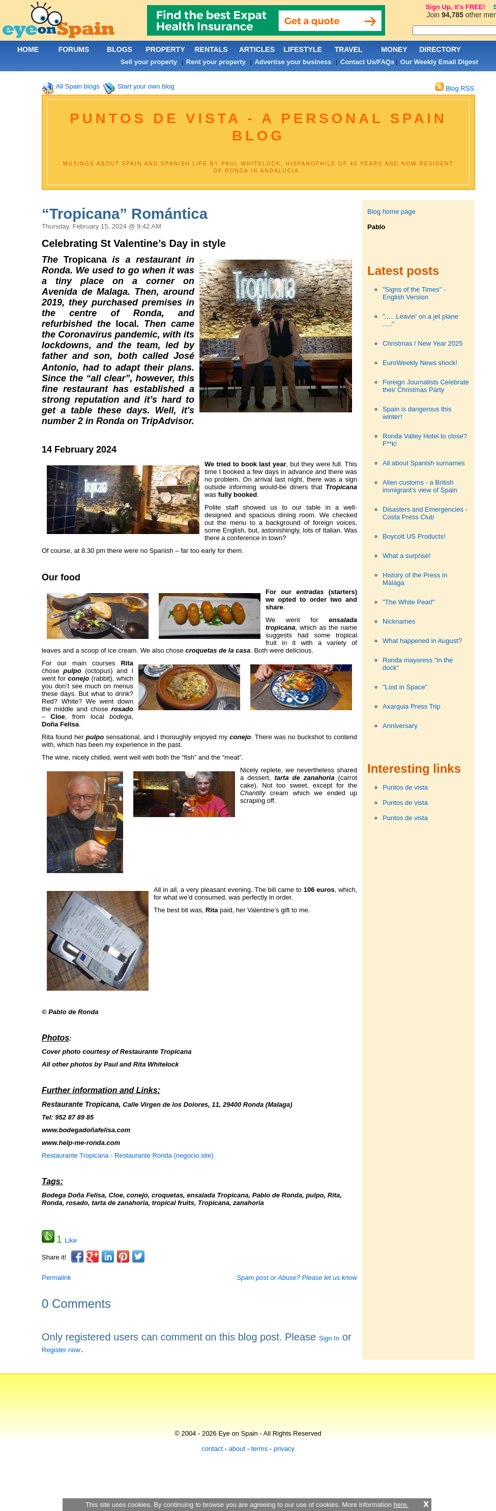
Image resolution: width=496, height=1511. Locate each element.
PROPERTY (165, 49)
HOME (28, 49)
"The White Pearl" (408, 602)
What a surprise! (407, 555)
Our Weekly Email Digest (439, 62)
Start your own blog (146, 86)
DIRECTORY (440, 49)
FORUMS (74, 49)
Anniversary (400, 726)
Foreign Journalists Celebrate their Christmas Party (426, 386)
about (237, 1448)
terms (259, 1448)
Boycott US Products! (414, 536)
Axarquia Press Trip (411, 706)
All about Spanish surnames (424, 463)
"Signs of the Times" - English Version (414, 293)
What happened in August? (422, 641)
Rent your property (216, 62)
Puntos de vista (405, 787)
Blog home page (391, 211)
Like (71, 1240)
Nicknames (399, 621)
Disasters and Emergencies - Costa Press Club (425, 513)
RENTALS (210, 49)
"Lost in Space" (405, 687)
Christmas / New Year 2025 (423, 343)
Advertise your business (292, 62)
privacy (284, 1448)
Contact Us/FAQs (367, 62)
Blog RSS (454, 88)
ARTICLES (257, 49)
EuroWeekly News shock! (420, 363)
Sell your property (149, 62)
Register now (61, 1350)
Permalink (56, 1277)
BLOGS (119, 49)
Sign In (329, 1338)
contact (212, 1448)
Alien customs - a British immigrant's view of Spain (420, 486)
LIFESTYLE (302, 49)
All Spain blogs (78, 86)
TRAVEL (349, 49)
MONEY (394, 49)
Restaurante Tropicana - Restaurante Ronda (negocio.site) (127, 1155)
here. (401, 1504)
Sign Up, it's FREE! (455, 7)
